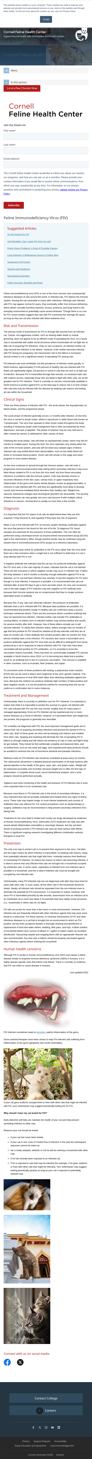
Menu (10, 70)
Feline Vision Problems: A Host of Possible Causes (32, 248)
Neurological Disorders (18, 276)
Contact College (46, 1398)
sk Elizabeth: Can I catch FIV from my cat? (30, 241)
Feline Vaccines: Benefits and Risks (25, 283)
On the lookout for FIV (18, 234)
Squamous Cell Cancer (18, 262)
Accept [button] (46, 19)
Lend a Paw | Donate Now (22, 88)
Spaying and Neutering (18, 269)
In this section (15, 82)
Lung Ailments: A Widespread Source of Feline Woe (32, 255)
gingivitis (41, 1032)
